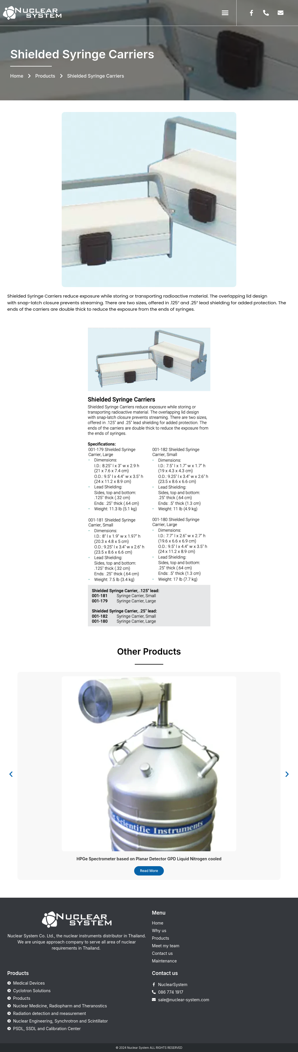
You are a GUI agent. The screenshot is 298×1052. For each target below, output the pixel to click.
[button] (225, 12)
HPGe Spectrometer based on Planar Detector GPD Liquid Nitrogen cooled (149, 858)
